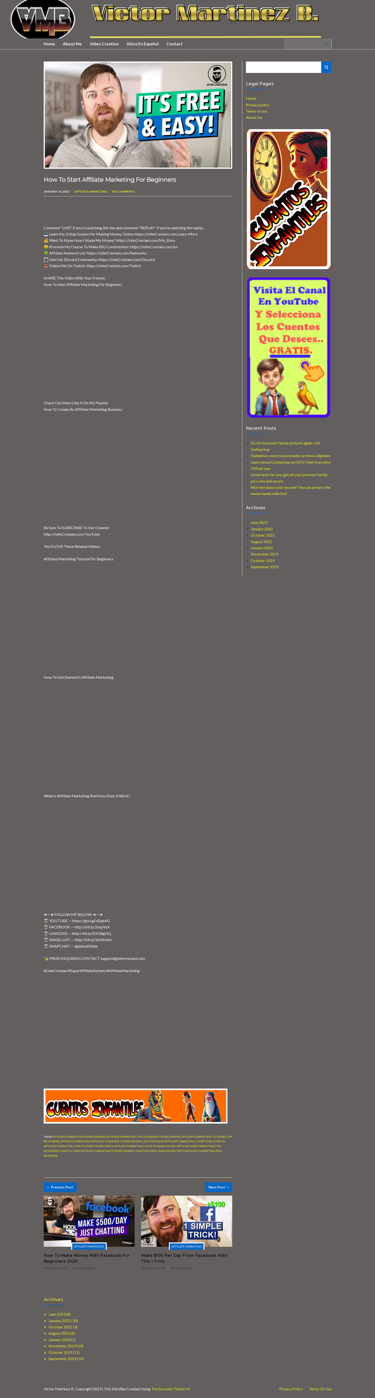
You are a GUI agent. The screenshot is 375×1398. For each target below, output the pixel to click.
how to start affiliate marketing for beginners (97, 1151)
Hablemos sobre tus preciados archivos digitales (291, 455)
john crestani (145, 1151)
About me (72, 43)
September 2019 (264, 566)
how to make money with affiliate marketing (108, 1146)
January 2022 (262, 529)
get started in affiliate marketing (169, 1141)
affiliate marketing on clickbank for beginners (143, 1136)
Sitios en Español (143, 43)
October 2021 (262, 535)
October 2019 (262, 560)
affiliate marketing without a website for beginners (101, 1141)
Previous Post (60, 1187)
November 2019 (264, 554)
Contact (175, 43)
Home (49, 43)
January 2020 (262, 547)
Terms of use (256, 111)
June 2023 (259, 522)
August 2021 (261, 541)
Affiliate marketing (90, 191)
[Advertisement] (100, 211)
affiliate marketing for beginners (79, 1136)
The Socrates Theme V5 (170, 1388)
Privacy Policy (291, 1389)
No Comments (123, 191)
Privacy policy (257, 105)
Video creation (104, 43)
